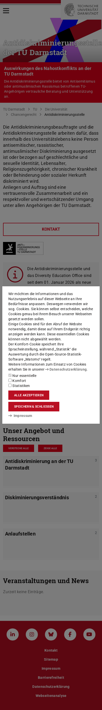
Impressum (20, 416)
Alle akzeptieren (28, 395)
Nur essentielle (22, 376)
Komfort (17, 381)
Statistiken (19, 386)
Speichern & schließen (34, 406)
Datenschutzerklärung (66, 369)
